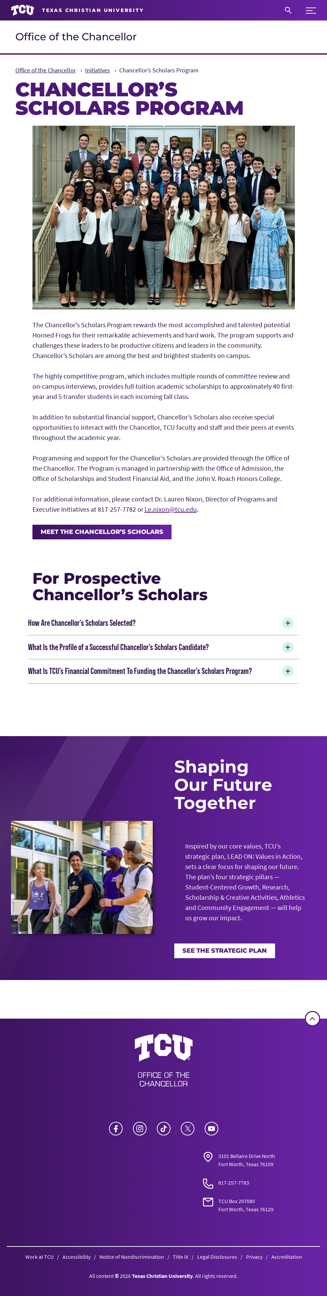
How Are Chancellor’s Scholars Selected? (162, 623)
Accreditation (286, 1256)
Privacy (254, 1256)
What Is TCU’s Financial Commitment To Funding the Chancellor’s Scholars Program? (162, 671)
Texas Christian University (162, 1275)
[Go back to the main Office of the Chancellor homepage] (164, 1062)
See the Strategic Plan (224, 950)
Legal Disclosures (217, 1256)
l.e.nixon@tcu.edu (171, 509)
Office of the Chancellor (76, 36)
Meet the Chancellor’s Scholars (102, 532)
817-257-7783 (233, 1182)
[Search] (288, 10)
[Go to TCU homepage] (77, 10)
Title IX (180, 1256)
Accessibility (77, 1256)
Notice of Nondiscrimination (131, 1256)
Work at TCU (39, 1256)
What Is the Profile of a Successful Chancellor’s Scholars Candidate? (162, 647)
